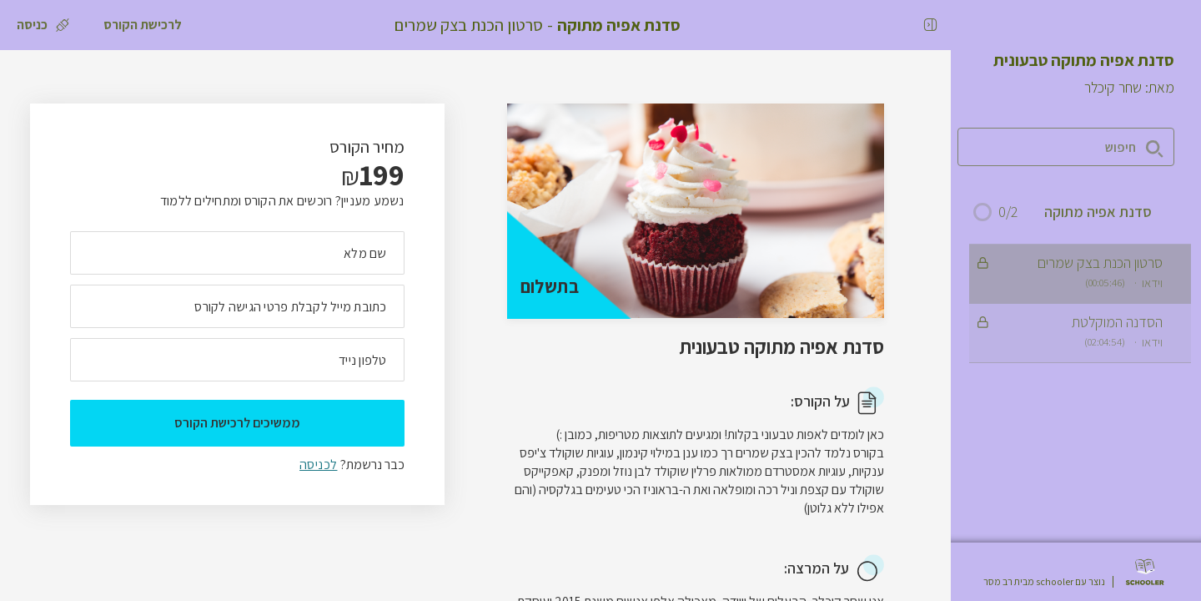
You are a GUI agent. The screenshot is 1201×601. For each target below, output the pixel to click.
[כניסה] (43, 25)
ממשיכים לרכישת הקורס (237, 423)
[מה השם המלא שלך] (237, 253)
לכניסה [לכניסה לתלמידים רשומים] (318, 464)
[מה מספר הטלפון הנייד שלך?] (237, 359)
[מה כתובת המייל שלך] (237, 306)
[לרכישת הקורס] (142, 25)
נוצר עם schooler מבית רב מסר (1044, 582)
